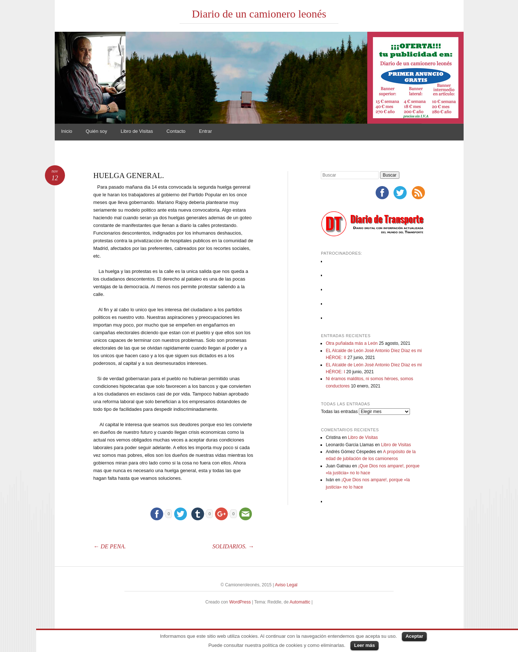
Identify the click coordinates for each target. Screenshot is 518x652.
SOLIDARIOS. (233, 546)
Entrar (205, 131)
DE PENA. (109, 546)
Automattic (300, 602)
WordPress (240, 602)
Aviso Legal (286, 584)
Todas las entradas (339, 411)
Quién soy (96, 131)
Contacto (175, 131)
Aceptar (414, 636)
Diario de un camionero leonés (259, 14)
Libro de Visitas (136, 131)
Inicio (66, 131)
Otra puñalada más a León (351, 343)
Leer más (364, 645)
